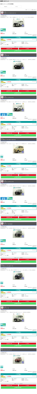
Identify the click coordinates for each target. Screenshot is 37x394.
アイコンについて (29, 9)
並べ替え (16, 6)
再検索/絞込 (5, 6)
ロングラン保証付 (4, 44)
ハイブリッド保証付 (11, 213)
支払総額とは (35, 9)
